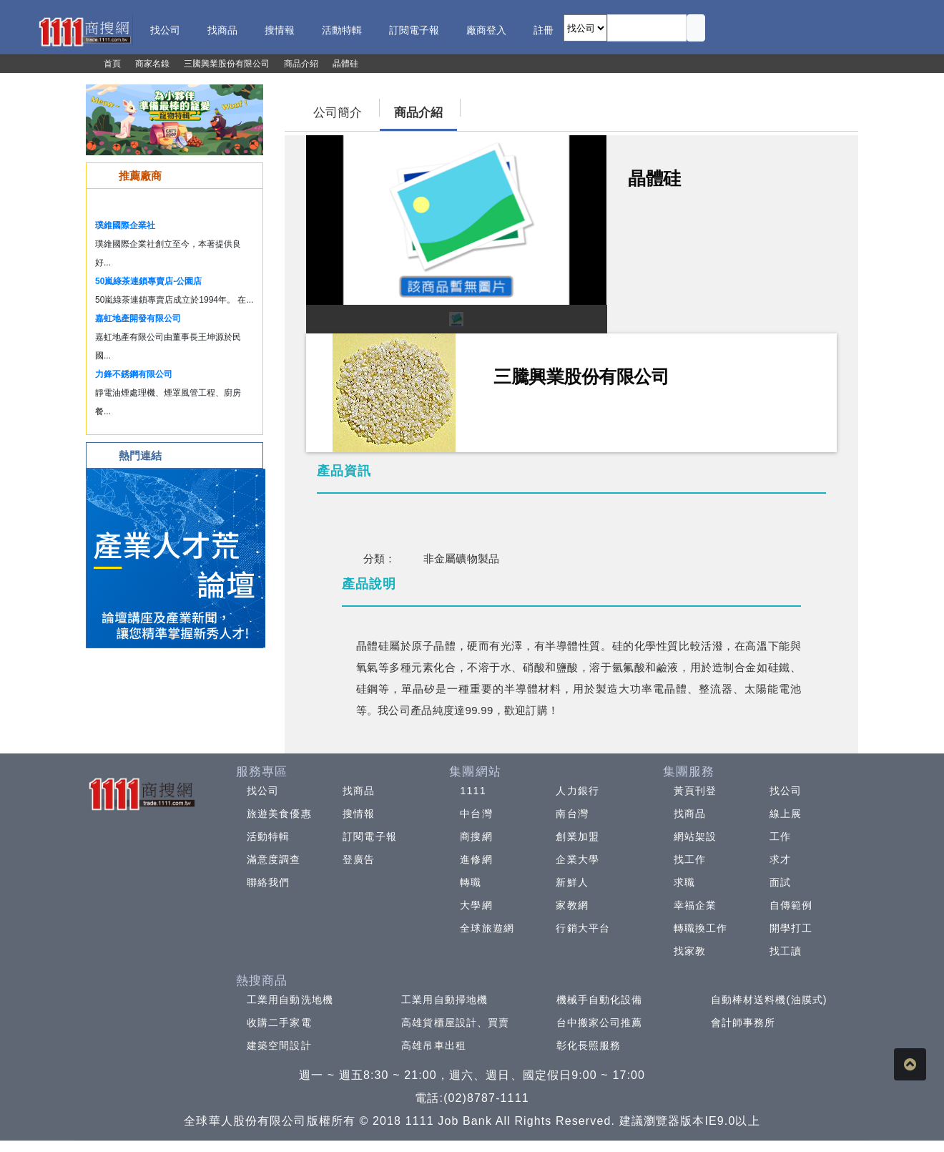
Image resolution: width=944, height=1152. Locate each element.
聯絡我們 (268, 882)
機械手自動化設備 (599, 999)
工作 (780, 836)
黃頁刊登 (695, 790)
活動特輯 (268, 836)
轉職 (470, 882)
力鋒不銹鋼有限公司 (133, 374)
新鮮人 (572, 882)
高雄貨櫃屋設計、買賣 (455, 1022)
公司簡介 (337, 112)
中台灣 (476, 813)
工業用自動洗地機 (290, 999)
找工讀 (786, 951)
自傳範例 (791, 905)
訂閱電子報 (370, 836)
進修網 (476, 859)
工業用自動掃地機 (444, 999)
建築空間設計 (279, 1045)
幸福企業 (695, 905)
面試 (780, 882)
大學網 (476, 905)
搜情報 (359, 813)
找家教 (690, 951)
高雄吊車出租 (433, 1045)
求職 (684, 882)
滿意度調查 (274, 859)
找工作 (690, 859)
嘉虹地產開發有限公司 (138, 318)
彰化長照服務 (588, 1045)
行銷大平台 (583, 928)
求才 (780, 859)
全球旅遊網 (487, 928)
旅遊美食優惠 (279, 813)
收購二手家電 (279, 1022)
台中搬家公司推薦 (599, 1022)
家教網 (572, 905)
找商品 (359, 790)
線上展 (786, 813)
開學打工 (791, 928)
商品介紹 (418, 112)
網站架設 (695, 836)
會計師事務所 (743, 1022)
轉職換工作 (701, 928)
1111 (473, 790)
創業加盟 (577, 836)
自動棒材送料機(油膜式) (769, 999)
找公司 (263, 790)
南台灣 (572, 813)
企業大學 (577, 859)
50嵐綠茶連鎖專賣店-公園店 (148, 281)
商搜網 (476, 836)
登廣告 (359, 859)
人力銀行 (577, 790)
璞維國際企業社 (125, 225)
